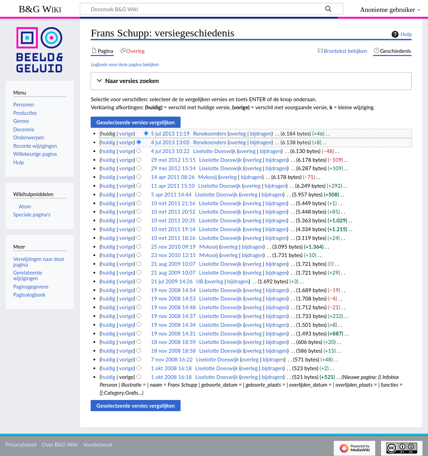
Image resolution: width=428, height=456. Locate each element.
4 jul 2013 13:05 (170, 142)
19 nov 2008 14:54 (173, 290)
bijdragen (261, 133)
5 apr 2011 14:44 (171, 194)
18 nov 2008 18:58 (173, 350)
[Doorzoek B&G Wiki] (211, 8)
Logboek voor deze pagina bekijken (125, 64)
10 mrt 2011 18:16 (173, 238)
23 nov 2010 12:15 (173, 255)
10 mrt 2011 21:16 (173, 203)
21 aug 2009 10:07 (173, 264)
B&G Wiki (40, 9)
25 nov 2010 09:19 (173, 246)
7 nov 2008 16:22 (171, 359)
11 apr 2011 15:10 (173, 185)
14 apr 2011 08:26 (173, 177)
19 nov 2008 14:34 (173, 325)
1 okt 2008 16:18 (171, 368)
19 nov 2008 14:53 (173, 298)
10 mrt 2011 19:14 (173, 229)
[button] (251, 81)
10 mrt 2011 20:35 (173, 220)
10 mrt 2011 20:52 (173, 211)
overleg (237, 133)
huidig (108, 142)
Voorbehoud (97, 444)
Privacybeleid (20, 444)
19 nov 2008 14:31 (173, 333)
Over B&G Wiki (60, 444)
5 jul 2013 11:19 (170, 133)
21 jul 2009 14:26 (171, 281)
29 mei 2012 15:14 (173, 168)
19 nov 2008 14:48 (173, 307)
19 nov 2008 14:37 (173, 316)
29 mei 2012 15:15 (173, 160)
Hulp (401, 34)
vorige (126, 133)
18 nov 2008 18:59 (173, 342)
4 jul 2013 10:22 (170, 151)
